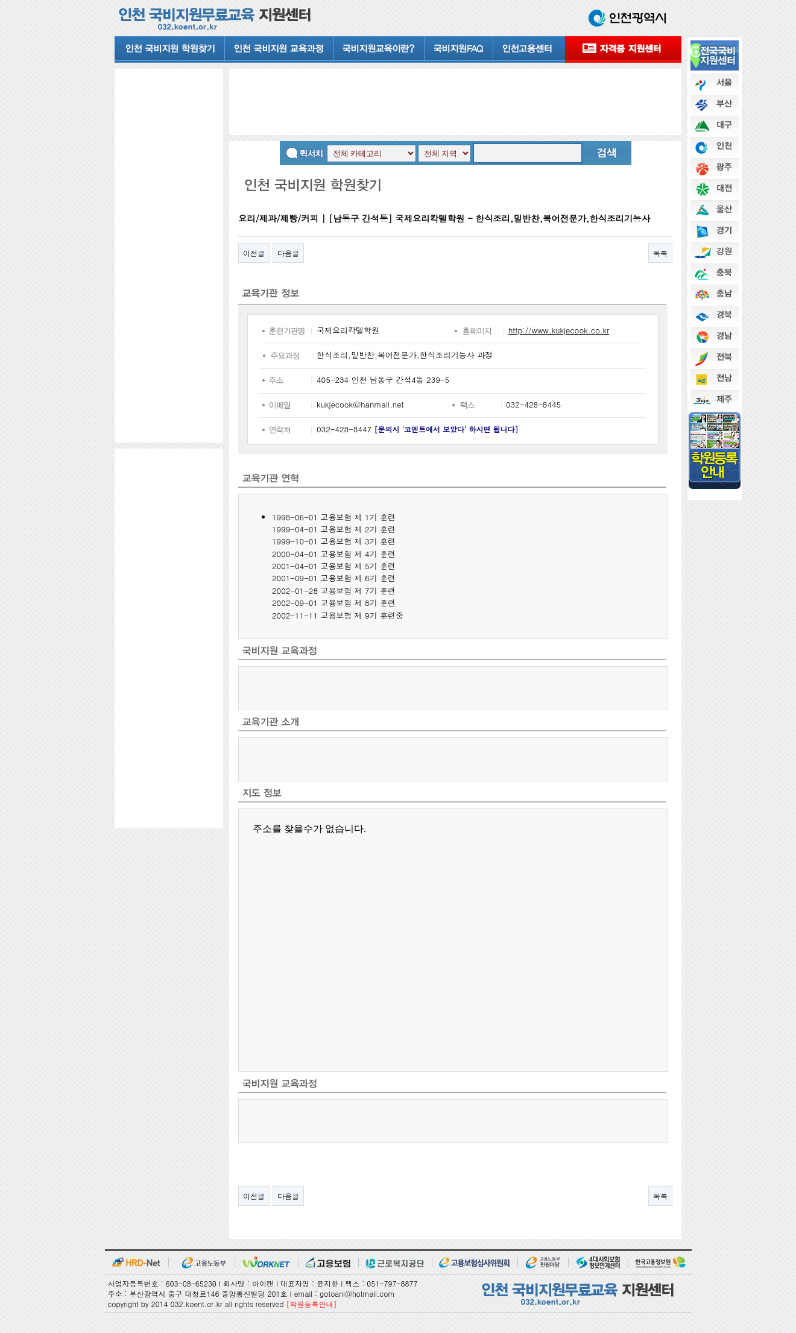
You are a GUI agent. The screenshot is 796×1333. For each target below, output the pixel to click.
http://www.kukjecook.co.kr (558, 330)
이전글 (254, 253)
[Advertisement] (169, 255)
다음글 (288, 253)
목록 (660, 253)
